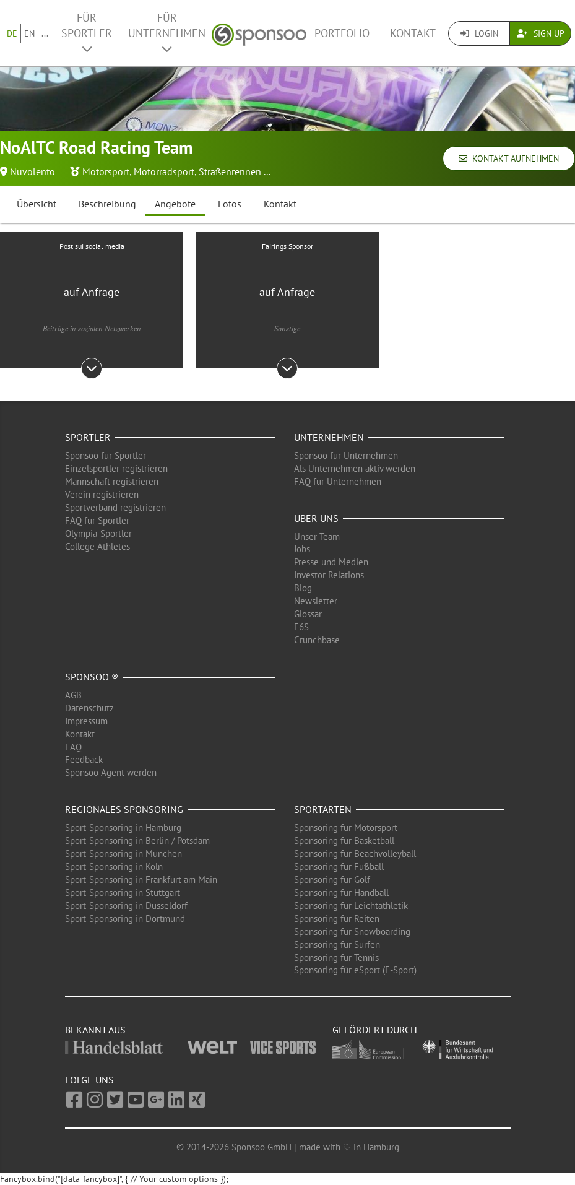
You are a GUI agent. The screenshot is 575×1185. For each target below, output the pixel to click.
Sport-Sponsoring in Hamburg (123, 827)
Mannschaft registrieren (111, 481)
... (44, 33)
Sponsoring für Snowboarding (352, 931)
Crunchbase (317, 640)
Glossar (308, 614)
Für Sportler (86, 32)
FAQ (73, 747)
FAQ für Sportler (97, 520)
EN (29, 33)
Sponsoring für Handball (341, 892)
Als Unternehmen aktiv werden (354, 468)
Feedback (84, 759)
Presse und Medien (331, 562)
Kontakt (413, 33)
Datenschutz (89, 708)
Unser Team (317, 536)
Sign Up (540, 33)
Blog (303, 588)
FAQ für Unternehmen (337, 481)
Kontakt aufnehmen (509, 158)
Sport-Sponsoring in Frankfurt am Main (141, 879)
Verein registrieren (102, 494)
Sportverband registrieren (115, 507)
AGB (73, 695)
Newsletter (315, 601)
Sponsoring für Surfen (337, 944)
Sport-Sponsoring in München (123, 853)
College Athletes (97, 546)
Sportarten (323, 809)
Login (479, 33)
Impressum (86, 721)
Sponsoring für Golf (332, 879)
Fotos (229, 204)
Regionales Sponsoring (124, 809)
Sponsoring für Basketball (344, 840)
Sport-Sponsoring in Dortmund (125, 918)
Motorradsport (164, 171)
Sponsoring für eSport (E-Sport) (355, 970)
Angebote (175, 204)
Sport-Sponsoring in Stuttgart (122, 892)
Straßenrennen (230, 171)
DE (12, 33)
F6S (301, 627)
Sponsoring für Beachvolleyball (355, 853)
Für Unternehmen (166, 32)
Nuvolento (32, 171)
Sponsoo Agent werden (111, 772)
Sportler (88, 437)
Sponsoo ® (91, 677)
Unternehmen (329, 437)
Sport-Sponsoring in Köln (114, 866)
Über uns (316, 518)
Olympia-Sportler (98, 533)
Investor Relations (329, 575)
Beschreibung (107, 204)
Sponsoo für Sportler (105, 455)
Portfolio (342, 33)
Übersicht (36, 204)
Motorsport (105, 171)
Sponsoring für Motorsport (345, 827)
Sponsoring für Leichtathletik (351, 905)
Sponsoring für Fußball (339, 866)
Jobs (302, 549)
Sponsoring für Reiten (336, 918)
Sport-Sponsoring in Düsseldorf (126, 905)
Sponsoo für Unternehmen (346, 455)
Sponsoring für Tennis (336, 957)
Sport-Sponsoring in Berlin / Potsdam (137, 840)
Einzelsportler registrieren (116, 468)
